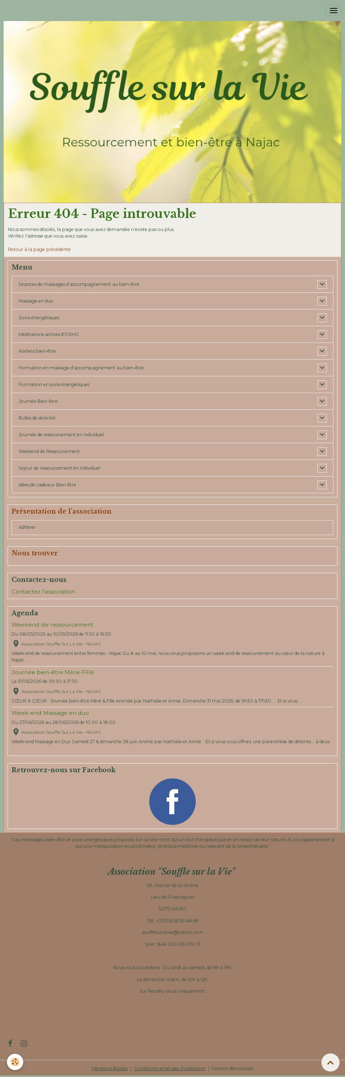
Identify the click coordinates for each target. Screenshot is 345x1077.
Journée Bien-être (38, 401)
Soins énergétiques (39, 317)
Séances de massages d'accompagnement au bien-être (79, 284)
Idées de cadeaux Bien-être (47, 484)
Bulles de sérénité (37, 418)
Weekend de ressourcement (52, 624)
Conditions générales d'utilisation (170, 1068)
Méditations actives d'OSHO (49, 334)
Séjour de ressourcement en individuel (59, 468)
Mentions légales (110, 1068)
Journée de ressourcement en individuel (61, 434)
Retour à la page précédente (39, 249)
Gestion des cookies (232, 1068)
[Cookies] (15, 1062)
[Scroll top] (330, 1062)
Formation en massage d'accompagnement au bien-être (81, 368)
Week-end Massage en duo (50, 712)
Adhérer (27, 527)
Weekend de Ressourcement (49, 451)
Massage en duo (36, 301)
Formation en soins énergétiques (54, 384)
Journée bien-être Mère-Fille (53, 672)
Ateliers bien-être (37, 351)
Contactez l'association (43, 591)
